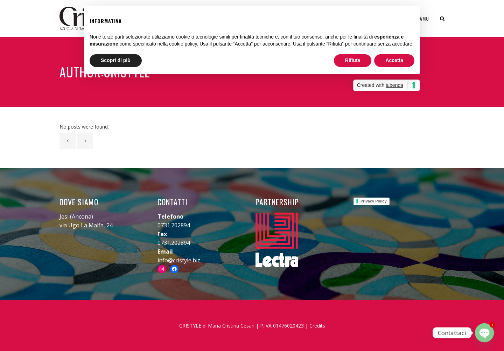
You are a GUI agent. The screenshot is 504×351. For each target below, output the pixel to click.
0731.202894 (174, 225)
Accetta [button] (394, 60)
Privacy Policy (373, 201)
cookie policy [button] (183, 44)
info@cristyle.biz (179, 260)
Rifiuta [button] (352, 60)
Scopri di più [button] (116, 60)
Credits (317, 325)
